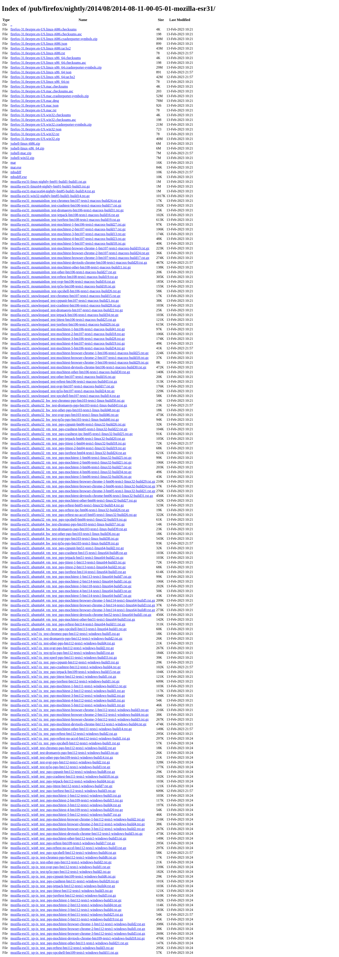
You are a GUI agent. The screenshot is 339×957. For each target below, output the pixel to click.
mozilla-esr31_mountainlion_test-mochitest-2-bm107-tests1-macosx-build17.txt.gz (67, 229)
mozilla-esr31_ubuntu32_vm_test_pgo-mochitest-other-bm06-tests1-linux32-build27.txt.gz (73, 500)
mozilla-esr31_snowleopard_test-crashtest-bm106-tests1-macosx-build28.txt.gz (65, 305)
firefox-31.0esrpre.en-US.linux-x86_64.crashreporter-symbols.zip (55, 67)
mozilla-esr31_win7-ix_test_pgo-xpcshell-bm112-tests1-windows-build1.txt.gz (65, 743)
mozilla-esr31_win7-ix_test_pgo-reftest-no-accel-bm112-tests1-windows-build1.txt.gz (70, 738)
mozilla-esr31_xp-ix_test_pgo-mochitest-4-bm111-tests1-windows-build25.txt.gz (66, 914)
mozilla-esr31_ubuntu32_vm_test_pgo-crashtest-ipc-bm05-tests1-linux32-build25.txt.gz (71, 434)
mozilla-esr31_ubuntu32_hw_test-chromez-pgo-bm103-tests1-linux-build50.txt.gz (67, 400)
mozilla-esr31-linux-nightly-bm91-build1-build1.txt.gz (48, 181)
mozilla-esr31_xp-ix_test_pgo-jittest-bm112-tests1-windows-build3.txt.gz (61, 891)
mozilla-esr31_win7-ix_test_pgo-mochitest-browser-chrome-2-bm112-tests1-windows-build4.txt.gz (79, 714)
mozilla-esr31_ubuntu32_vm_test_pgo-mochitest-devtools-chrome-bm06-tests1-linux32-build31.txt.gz (81, 496)
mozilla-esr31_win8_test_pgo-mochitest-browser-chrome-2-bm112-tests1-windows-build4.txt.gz (77, 824)
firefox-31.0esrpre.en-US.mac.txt (33, 110)
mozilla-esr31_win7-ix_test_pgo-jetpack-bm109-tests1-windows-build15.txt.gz (65, 672)
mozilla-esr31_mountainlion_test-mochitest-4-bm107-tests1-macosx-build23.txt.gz (67, 239)
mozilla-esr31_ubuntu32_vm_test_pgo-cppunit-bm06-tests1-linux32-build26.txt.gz (67, 424)
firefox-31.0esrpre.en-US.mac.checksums (39, 86)
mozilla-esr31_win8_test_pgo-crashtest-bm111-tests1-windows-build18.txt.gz (64, 776)
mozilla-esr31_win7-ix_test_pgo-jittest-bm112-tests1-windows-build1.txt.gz (63, 676)
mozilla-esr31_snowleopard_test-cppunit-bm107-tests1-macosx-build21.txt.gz (64, 300)
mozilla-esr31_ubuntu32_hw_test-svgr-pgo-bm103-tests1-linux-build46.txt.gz (64, 415)
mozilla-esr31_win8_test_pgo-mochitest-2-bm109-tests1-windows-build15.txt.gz (66, 800)
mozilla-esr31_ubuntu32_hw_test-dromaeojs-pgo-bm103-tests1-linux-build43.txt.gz (68, 405)
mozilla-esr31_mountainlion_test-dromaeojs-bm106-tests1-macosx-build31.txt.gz (66, 210)
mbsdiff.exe (18, 177)
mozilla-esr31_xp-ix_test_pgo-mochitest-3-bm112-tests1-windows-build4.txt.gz (65, 910)
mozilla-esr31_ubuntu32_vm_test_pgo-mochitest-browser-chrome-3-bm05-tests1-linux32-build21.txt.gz (82, 491)
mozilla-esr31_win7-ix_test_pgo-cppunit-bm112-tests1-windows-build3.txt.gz (64, 662)
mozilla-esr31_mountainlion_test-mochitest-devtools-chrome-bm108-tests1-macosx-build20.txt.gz (78, 262)
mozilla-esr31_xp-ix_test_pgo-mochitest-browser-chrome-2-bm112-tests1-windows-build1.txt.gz (77, 929)
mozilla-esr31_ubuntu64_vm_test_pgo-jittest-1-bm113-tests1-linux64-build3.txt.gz (68, 562)
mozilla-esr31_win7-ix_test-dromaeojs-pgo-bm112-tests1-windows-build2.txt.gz (66, 638)
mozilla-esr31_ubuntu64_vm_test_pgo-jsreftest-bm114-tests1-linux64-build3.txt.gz (68, 572)
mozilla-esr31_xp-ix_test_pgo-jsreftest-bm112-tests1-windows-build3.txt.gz (63, 895)
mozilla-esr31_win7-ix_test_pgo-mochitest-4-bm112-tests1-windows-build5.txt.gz (67, 700)
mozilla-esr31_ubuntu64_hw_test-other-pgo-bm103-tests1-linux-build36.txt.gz (65, 534)
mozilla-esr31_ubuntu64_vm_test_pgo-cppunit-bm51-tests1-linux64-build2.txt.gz (67, 548)
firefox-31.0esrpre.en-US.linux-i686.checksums (43, 29)
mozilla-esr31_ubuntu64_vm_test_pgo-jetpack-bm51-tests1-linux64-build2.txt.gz (66, 557)
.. (11, 24)
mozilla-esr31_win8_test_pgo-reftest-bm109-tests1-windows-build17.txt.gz (62, 843)
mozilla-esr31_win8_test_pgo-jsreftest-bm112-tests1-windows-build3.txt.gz (62, 791)
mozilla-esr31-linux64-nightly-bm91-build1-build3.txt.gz (50, 186)
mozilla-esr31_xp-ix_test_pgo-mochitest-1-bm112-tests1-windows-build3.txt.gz (65, 900)
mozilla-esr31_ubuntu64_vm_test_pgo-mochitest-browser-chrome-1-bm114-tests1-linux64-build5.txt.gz (82, 600)
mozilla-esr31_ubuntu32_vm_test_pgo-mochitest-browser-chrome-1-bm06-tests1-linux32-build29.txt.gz (82, 481)
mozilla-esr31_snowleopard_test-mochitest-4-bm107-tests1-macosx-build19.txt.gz (67, 343)
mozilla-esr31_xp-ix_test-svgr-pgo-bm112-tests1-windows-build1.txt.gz (60, 867)
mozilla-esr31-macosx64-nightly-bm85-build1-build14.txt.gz (52, 191)
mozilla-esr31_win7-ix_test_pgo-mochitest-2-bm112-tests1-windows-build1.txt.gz (67, 691)
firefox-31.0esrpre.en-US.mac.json (34, 105)
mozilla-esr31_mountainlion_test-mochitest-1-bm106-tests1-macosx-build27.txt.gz (67, 224)
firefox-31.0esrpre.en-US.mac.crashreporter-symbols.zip (49, 96)
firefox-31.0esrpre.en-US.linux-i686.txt (37, 53)
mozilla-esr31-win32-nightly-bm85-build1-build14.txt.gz (50, 196)
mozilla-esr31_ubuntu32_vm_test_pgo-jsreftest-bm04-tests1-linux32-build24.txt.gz (68, 453)
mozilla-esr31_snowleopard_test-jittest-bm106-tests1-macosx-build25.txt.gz (63, 319)
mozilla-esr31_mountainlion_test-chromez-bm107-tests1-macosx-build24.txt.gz (65, 200)
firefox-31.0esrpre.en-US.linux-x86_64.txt (39, 81)
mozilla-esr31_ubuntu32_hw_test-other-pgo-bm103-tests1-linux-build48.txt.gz (65, 410)
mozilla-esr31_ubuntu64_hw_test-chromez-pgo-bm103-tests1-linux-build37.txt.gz (67, 524)
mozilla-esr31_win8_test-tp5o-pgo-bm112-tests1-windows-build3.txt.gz (60, 767)
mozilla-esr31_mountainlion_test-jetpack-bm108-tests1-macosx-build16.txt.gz (64, 215)
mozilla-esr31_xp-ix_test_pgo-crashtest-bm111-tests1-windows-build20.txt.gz (64, 881)
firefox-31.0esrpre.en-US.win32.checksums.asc (43, 120)
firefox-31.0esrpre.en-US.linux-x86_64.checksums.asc (48, 62)
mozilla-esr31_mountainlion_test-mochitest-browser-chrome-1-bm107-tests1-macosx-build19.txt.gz (79, 248)
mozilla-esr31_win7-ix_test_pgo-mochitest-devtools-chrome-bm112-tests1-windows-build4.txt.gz (78, 724)
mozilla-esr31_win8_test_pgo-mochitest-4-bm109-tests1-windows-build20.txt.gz (66, 810)
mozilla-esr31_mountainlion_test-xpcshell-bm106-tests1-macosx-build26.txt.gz (65, 291)
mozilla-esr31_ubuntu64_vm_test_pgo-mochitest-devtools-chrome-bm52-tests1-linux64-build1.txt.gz (80, 615)
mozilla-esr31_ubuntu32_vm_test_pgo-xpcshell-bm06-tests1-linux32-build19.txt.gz (68, 519)
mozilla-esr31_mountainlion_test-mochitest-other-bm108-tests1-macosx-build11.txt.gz (70, 267)
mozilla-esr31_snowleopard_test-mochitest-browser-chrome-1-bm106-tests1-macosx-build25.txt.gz (79, 353)
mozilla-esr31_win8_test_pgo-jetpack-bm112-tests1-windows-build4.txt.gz (62, 781)
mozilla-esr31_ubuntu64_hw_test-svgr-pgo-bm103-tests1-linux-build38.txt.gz (64, 538)
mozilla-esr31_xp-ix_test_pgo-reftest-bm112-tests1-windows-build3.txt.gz (62, 948)
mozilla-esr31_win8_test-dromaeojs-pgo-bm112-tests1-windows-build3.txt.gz (64, 753)
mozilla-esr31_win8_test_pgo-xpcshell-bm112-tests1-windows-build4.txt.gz (63, 852)
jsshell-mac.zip (20, 153)
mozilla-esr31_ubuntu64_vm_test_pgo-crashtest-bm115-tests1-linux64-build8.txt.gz (68, 553)
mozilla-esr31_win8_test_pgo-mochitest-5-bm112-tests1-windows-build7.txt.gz (65, 814)
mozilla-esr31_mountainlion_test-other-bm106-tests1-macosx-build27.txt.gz (63, 272)
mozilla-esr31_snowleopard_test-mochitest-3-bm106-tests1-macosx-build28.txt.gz (67, 338)
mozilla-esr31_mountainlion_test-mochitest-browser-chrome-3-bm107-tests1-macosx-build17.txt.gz (79, 258)
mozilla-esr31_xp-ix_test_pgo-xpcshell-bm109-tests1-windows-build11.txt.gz (64, 952)
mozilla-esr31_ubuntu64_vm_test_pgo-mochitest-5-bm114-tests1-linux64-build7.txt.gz (70, 595)
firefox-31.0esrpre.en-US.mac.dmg (34, 101)
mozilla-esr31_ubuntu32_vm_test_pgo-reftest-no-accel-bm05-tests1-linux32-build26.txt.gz (73, 515)
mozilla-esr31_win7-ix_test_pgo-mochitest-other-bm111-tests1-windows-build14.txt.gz (71, 729)
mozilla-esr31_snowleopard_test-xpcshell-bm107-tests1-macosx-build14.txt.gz (65, 396)
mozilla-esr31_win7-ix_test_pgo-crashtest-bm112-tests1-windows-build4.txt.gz (65, 667)
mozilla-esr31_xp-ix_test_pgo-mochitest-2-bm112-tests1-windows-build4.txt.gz (65, 905)
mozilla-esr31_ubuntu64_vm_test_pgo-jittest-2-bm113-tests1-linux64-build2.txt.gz (68, 567)
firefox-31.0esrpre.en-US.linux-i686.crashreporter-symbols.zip (53, 39)
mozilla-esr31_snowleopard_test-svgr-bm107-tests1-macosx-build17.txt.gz (62, 386)
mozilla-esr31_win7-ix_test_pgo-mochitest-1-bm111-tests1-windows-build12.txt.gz (68, 686)
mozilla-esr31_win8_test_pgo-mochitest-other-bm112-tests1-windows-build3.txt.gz (68, 838)
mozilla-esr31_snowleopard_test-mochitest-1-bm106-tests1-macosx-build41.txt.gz (67, 329)
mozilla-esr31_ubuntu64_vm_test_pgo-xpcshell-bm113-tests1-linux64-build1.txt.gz (68, 629)
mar (13, 162)
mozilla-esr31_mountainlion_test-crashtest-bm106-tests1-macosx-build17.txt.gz (65, 205)
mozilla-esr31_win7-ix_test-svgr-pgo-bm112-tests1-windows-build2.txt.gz (62, 648)
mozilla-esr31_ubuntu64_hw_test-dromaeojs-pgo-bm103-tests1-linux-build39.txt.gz (68, 529)
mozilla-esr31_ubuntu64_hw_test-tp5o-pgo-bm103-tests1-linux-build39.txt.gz (64, 543)
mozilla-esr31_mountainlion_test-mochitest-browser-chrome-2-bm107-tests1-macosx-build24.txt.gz (79, 253)
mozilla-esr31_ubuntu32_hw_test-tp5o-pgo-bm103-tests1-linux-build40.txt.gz (64, 419)
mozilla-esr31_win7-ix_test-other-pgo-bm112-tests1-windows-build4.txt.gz (62, 643)
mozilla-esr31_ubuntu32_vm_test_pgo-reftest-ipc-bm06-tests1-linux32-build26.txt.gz (69, 510)
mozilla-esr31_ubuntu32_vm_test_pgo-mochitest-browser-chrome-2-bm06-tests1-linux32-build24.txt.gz (82, 486)
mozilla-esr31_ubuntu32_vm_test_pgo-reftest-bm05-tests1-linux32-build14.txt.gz (67, 505)
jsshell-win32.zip (22, 158)
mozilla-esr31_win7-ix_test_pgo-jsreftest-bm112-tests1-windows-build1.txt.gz (64, 681)
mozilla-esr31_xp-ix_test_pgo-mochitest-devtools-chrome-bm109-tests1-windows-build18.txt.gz (77, 938)
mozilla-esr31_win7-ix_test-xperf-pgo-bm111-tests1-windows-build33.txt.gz (63, 657)
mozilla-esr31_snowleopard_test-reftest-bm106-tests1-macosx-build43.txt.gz (63, 381)
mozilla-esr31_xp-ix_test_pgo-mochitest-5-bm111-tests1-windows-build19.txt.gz (66, 919)
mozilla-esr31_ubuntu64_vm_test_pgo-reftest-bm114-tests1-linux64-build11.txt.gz (67, 624)
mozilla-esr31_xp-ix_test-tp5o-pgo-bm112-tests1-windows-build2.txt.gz (60, 872)
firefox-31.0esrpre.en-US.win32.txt (34, 134)
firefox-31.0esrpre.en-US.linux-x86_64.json (40, 72)
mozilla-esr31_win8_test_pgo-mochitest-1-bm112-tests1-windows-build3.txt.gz (65, 795)
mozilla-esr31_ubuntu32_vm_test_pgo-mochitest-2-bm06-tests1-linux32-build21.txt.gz (70, 462)
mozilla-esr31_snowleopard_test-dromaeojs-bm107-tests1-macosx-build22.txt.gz (66, 310)
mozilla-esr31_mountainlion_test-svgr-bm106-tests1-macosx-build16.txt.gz (62, 281)
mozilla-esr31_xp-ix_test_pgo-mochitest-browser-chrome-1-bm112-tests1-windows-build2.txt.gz (77, 924)
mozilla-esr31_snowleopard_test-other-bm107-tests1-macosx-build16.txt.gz (62, 377)
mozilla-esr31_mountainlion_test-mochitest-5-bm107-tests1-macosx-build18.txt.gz (67, 243)
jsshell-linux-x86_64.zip (27, 148)
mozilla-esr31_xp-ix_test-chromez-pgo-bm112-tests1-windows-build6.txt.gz (63, 857)
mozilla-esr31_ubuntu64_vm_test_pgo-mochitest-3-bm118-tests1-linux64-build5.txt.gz (70, 586)
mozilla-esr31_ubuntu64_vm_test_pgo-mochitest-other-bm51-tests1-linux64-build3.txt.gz (72, 619)
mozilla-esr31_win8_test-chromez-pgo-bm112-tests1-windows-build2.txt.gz (63, 748)
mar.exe (15, 167)
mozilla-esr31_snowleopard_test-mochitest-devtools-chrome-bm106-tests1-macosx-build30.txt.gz (78, 367)
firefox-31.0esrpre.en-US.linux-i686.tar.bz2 (40, 48)
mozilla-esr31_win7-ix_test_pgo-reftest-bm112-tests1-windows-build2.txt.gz (63, 733)
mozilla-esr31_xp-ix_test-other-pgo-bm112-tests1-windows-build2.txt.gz (60, 862)
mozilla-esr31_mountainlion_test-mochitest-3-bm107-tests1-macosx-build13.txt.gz (67, 234)
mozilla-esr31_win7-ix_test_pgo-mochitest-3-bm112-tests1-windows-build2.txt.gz (67, 695)
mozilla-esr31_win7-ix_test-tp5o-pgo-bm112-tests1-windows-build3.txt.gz (62, 653)
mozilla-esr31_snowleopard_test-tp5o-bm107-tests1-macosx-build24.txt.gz (62, 391)
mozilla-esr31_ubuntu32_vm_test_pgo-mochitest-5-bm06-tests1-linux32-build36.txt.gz (70, 476)
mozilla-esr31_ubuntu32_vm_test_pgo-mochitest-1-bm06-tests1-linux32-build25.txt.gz (70, 457)
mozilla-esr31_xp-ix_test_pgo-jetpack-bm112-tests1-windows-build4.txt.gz (62, 886)
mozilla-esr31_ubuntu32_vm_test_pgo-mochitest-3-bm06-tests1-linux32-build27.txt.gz (70, 467)
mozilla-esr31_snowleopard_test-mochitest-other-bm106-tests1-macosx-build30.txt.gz (70, 372)
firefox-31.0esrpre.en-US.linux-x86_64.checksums (45, 58)
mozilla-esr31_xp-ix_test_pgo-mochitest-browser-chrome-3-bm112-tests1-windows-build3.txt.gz (77, 933)
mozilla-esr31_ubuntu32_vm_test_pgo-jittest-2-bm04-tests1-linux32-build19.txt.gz (68, 448)
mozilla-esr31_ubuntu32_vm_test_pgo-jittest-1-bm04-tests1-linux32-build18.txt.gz (68, 443)
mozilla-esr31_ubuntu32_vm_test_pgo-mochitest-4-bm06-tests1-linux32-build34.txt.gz (70, 472)
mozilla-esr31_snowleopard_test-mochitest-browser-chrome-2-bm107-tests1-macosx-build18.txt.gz (79, 358)
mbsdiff (15, 172)
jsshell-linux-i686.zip (25, 143)
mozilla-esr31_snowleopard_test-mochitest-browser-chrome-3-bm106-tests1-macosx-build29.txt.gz (79, 362)
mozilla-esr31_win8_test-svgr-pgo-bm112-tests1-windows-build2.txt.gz (60, 762)
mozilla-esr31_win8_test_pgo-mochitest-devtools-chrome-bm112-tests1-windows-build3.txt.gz (76, 833)
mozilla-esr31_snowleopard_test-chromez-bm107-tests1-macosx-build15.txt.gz (65, 296)
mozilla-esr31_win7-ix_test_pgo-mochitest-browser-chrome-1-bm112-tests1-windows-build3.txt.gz (79, 710)
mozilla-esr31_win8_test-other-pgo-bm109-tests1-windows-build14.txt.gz (61, 757)
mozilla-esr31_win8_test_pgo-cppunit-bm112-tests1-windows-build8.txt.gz (62, 772)
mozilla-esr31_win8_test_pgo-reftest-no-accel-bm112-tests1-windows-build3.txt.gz (68, 848)
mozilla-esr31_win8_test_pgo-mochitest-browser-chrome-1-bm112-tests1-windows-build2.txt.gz (77, 819)
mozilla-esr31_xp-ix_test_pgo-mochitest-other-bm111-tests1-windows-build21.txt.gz (69, 943)
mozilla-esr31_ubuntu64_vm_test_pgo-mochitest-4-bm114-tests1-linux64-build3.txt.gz (70, 591)
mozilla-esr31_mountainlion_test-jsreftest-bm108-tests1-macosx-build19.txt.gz (65, 220)
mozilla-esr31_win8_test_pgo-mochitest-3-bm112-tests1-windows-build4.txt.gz (65, 805)
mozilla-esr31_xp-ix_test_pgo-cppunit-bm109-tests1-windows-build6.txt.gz (62, 876)
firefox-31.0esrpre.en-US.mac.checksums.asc (41, 91)
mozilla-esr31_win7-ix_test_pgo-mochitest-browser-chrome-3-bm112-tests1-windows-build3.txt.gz (79, 719)
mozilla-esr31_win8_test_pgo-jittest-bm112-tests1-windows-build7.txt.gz (61, 786)
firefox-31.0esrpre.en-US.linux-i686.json (38, 43)
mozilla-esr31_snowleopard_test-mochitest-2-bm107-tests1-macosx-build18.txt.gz (67, 334)
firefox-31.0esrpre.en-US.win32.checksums (40, 115)
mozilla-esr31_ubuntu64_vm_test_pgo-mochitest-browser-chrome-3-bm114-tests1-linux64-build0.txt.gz (82, 610)
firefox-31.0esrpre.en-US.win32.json (35, 129)
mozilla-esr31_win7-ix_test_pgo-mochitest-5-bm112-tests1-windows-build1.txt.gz (67, 705)
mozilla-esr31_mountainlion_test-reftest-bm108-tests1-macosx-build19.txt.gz (64, 277)
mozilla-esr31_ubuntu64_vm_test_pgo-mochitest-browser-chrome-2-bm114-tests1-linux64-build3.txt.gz (82, 605)
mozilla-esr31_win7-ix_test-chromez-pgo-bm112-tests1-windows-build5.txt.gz (65, 634)
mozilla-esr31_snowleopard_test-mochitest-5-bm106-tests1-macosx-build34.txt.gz (67, 348)
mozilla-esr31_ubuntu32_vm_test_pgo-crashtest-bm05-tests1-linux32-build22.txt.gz (68, 429)
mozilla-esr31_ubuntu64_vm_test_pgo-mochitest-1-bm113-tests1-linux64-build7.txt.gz (70, 576)
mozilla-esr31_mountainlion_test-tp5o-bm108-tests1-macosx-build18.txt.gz (62, 286)
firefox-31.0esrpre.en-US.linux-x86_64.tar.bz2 (42, 77)
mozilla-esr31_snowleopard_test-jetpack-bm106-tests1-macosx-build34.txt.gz (64, 315)
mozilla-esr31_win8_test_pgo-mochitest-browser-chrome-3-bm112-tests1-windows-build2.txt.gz (77, 829)
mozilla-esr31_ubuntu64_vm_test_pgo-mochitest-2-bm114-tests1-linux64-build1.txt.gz (70, 581)
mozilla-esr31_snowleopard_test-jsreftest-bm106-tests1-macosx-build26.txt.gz (64, 324)
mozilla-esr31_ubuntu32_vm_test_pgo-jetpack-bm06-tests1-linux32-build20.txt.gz (67, 438)
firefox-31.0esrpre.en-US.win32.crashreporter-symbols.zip (50, 124)
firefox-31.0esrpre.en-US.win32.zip (35, 139)
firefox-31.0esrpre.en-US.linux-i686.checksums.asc (46, 34)
